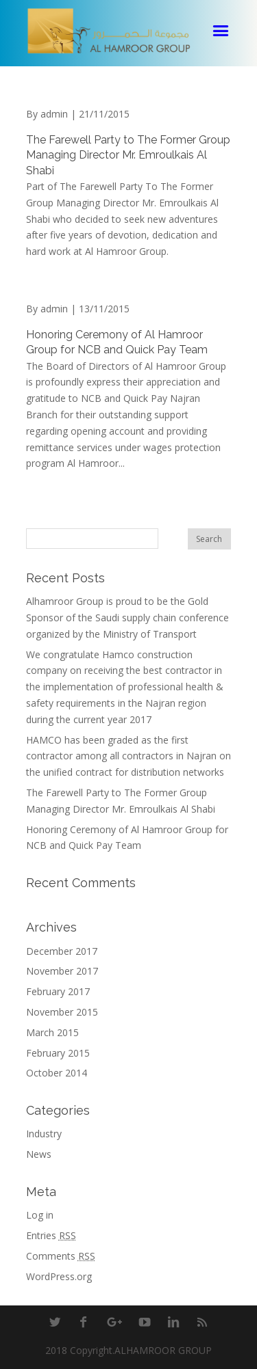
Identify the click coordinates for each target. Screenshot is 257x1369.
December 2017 (61, 951)
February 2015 (58, 1052)
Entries (51, 1235)
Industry (44, 1133)
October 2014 (56, 1072)
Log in (39, 1214)
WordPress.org (59, 1276)
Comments (60, 1255)
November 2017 (62, 970)
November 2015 (62, 1011)
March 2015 (52, 1032)
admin (54, 113)
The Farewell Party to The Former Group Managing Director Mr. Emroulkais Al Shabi (128, 155)
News (38, 1154)
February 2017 (58, 991)
